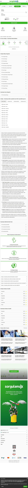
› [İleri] (26, 42)
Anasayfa (1, 36)
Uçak (4, 6)
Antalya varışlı (10, 101)
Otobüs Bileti (4, 36)
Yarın (16, 19)
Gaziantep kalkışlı (16, 101)
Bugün (17, 18)
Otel (10, 6)
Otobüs (17, 6)
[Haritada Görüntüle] (14, 371)
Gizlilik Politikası (19, 481)
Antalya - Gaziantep (9, 36)
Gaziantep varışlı (23, 101)
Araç (24, 6)
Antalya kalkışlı (3, 101)
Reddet (2, 486)
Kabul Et (25, 486)
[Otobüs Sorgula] (14, 23)
